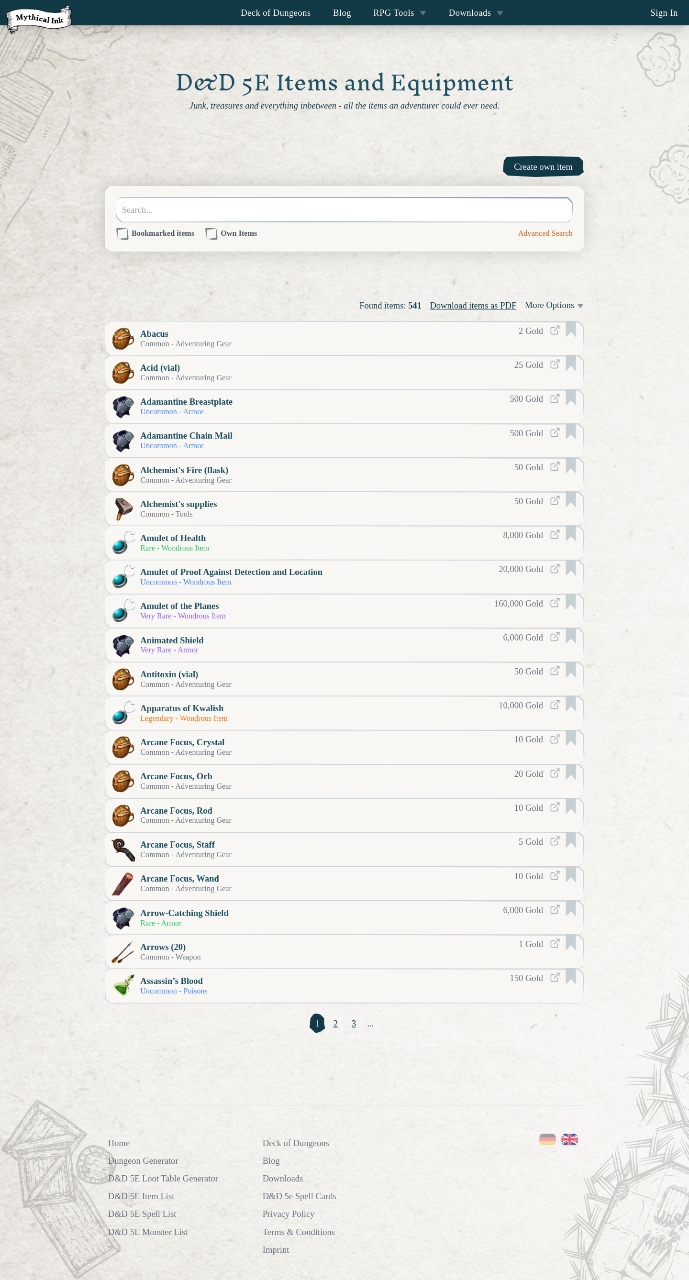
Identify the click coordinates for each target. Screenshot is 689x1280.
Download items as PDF (473, 305)
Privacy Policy (289, 1214)
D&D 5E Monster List (148, 1232)
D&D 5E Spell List (142, 1214)
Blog (342, 13)
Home (119, 1143)
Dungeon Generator (143, 1161)
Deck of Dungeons (276, 13)
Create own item (543, 166)
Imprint (276, 1250)
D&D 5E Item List (141, 1196)
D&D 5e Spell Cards (299, 1196)
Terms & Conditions (299, 1232)
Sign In (664, 13)
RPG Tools (399, 13)
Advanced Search (545, 233)
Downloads (476, 13)
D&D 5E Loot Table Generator (163, 1178)
